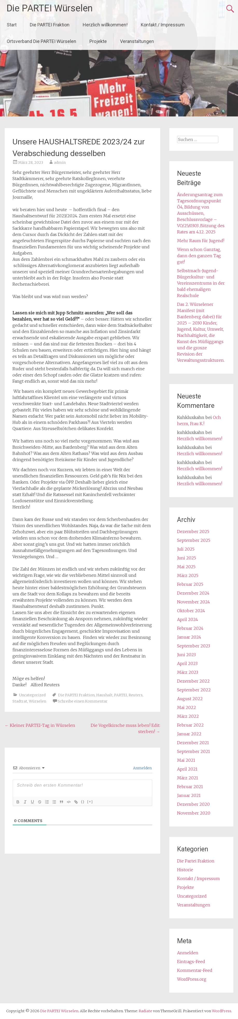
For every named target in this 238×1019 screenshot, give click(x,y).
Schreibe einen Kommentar (83, 701)
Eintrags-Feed (191, 961)
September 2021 (193, 751)
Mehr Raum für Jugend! (200, 240)
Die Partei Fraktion (195, 860)
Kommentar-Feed (194, 970)
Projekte (98, 41)
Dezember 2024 (193, 593)
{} (83, 801)
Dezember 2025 (193, 531)
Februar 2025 (190, 584)
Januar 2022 (189, 733)
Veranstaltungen (137, 41)
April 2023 (187, 663)
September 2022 (194, 689)
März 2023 (187, 672)
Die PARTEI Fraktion (49, 24)
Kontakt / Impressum (163, 24)
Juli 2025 (185, 549)
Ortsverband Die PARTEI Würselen (41, 41)
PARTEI (120, 695)
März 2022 (188, 716)
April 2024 (187, 619)
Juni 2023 (186, 654)
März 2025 (187, 575)
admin (60, 162)
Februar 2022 (190, 725)
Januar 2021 (189, 795)
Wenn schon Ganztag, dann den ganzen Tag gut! (199, 255)
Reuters (136, 695)
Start (12, 24)
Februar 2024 (190, 628)
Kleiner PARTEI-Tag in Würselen (40, 725)
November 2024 (193, 601)
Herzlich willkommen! (105, 24)
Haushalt (104, 695)
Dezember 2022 (193, 681)
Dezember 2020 (193, 804)
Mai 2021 (186, 760)
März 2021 (187, 777)
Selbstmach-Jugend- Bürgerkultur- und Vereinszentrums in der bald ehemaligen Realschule (201, 283)
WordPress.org (191, 979)
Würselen (37, 701)
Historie (185, 869)
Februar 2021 (190, 786)
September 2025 (193, 540)
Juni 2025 (186, 557)
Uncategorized (32, 695)
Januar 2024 (189, 637)
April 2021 (187, 769)
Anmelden (142, 768)
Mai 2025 (186, 566)
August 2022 (190, 698)
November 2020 (193, 813)
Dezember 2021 (193, 742)
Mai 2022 (186, 707)
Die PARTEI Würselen (49, 8)
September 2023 (193, 645)
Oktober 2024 (191, 610)
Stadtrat (19, 701)
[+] (90, 801)
